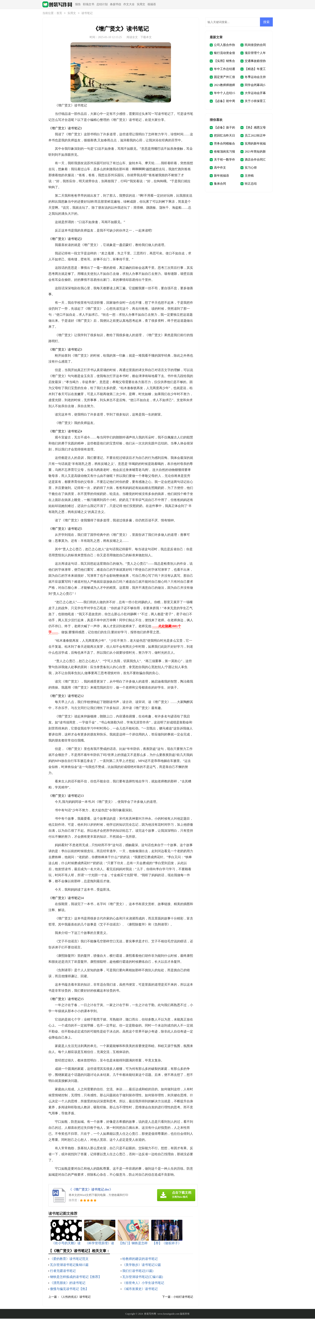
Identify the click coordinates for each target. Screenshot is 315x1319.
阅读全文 (132, 37)
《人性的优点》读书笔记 (75, 1297)
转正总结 (251, 184)
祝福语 (151, 4)
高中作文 (220, 168)
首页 (59, 13)
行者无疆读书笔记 (63, 1271)
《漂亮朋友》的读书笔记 (67, 1283)
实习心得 (251, 168)
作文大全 (129, 4)
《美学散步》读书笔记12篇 (141, 1265)
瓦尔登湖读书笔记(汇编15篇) (142, 1277)
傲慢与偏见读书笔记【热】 (69, 1289)
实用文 (141, 4)
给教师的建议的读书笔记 (140, 1259)
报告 (78, 4)
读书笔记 (87, 13)
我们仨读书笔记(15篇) (137, 1271)
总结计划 (102, 4)
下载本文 (146, 37)
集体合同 (220, 184)
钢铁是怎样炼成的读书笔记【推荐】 (75, 1277)
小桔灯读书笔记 (183, 1297)
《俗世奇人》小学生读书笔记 (143, 1283)
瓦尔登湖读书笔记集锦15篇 (69, 1265)
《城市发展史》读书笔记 (140, 1289)
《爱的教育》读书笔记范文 (69, 1259)
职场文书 (88, 4)
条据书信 (115, 4)
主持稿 (249, 176)
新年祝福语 (221, 176)
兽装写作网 (150, 1314)
